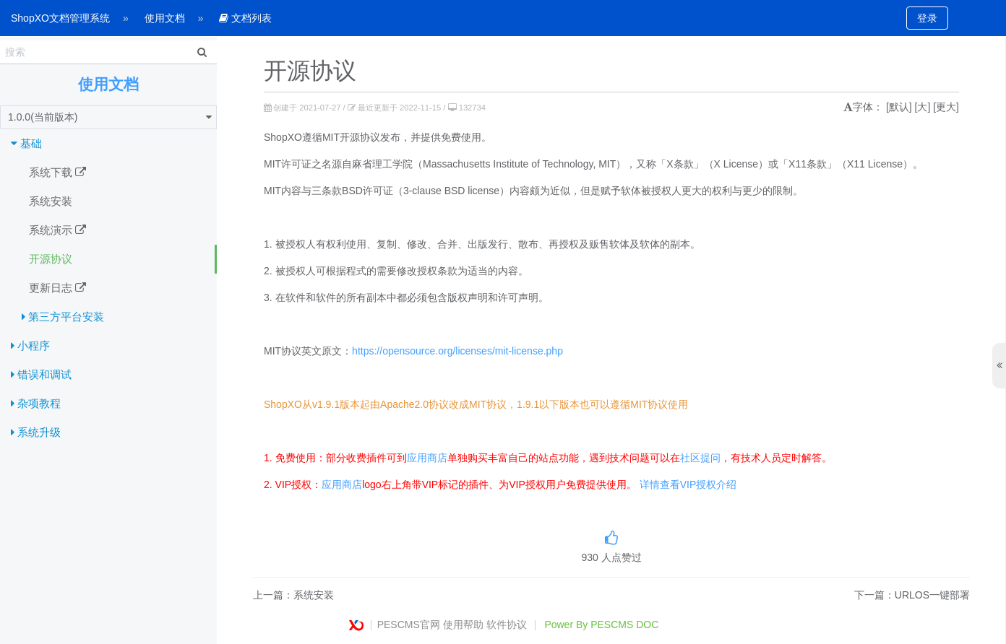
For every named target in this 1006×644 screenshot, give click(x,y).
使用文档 (165, 18)
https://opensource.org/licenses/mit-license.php (457, 351)
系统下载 (57, 172)
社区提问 (700, 458)
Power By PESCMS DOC (601, 624)
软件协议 (506, 624)
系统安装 (50, 201)
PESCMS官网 (408, 624)
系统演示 (57, 230)
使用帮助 (463, 624)
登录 (927, 18)
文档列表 (245, 18)
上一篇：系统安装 (293, 595)
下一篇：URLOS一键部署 (912, 595)
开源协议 (50, 259)
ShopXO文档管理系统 (60, 18)
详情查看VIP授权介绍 (688, 484)
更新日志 (57, 288)
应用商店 (427, 458)
